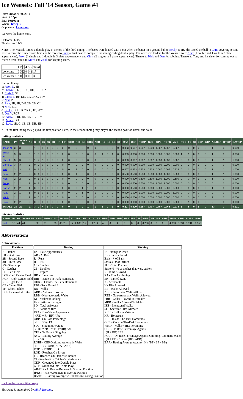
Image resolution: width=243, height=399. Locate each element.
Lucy (65, 53)
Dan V (8, 113)
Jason (22, 56)
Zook (44, 59)
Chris (215, 49)
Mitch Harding (43, 389)
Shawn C (9, 90)
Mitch (31, 59)
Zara (7, 103)
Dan (162, 56)
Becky (173, 49)
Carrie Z (9, 96)
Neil (7, 100)
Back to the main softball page (19, 383)
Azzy (190, 53)
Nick (151, 56)
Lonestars (22, 27)
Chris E (8, 93)
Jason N (9, 86)
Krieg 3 (16, 24)
